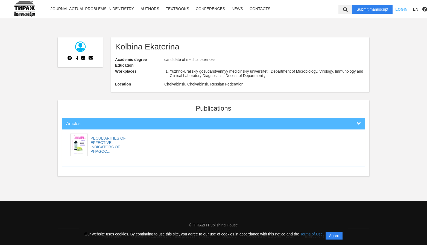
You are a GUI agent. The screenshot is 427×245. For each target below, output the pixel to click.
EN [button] (415, 9)
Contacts (260, 9)
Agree (334, 236)
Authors (150, 9)
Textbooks (177, 9)
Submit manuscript (372, 9)
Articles (73, 123)
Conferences (210, 9)
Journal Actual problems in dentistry (92, 9)
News (237, 9)
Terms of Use (311, 234)
